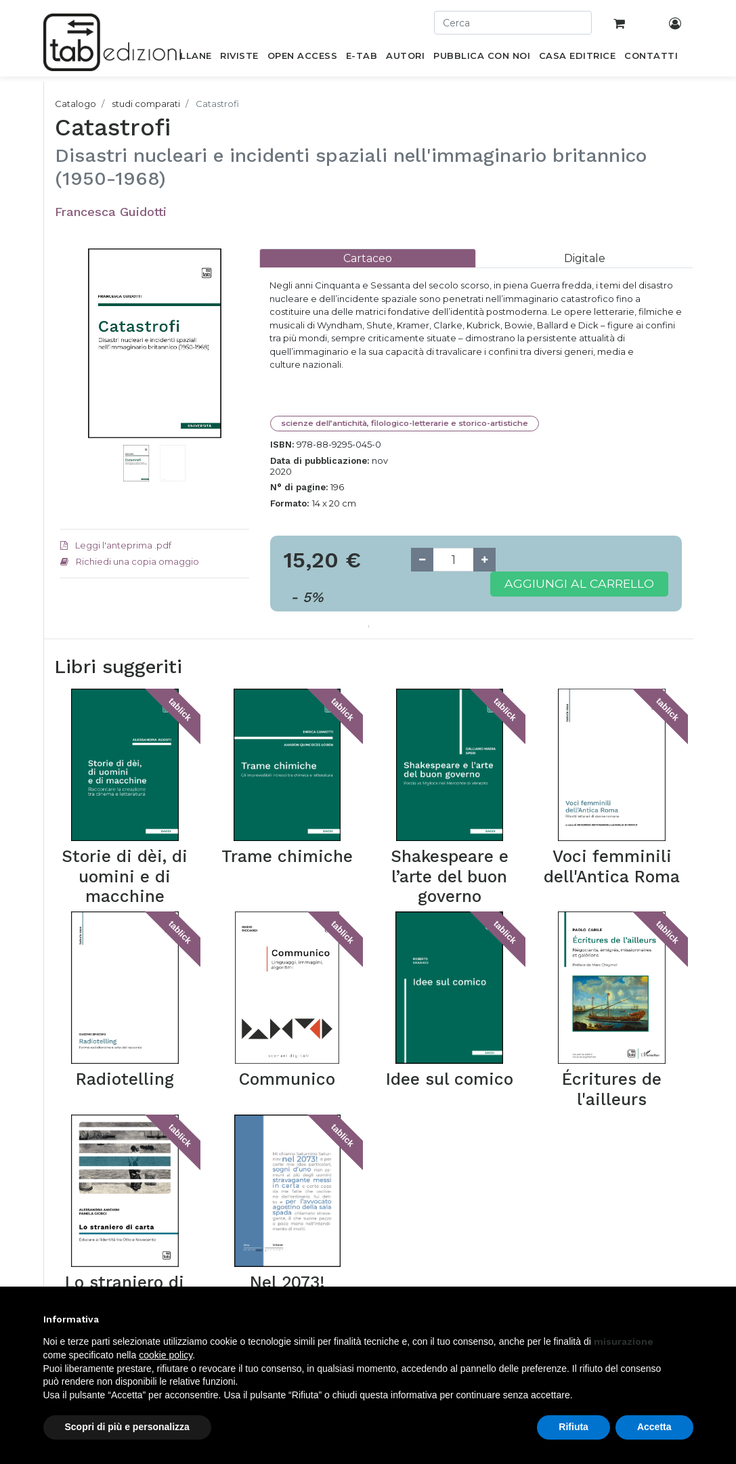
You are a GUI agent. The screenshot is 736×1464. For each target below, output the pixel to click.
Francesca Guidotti (111, 211)
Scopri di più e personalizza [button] (127, 1426)
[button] (74, 384)
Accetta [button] (654, 1426)
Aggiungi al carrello (579, 583)
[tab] (367, 258)
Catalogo (75, 103)
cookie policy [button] (165, 1355)
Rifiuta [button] (573, 1426)
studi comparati (146, 103)
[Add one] (484, 560)
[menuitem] (188, 58)
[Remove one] (422, 560)
